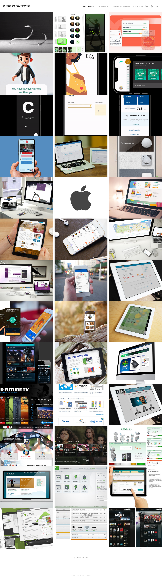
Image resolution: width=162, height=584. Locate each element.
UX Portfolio (89, 6)
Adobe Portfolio (85, 575)
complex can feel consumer (16, 6)
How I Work (104, 6)
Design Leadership (121, 6)
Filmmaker (138, 6)
